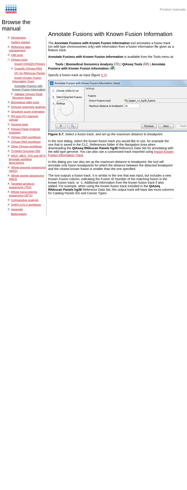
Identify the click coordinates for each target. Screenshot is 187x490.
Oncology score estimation (28, 111)
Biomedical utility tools (25, 102)
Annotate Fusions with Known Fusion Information (28, 87)
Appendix (17, 209)
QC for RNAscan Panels (29, 73)
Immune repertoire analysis (28, 107)
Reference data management (20, 48)
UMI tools (17, 55)
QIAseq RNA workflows (26, 141)
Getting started (20, 42)
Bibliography (19, 214)
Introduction (18, 37)
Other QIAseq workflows (26, 146)
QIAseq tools (19, 59)
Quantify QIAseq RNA (28, 68)
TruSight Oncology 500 (25, 151)
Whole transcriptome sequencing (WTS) (23, 193)
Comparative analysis (24, 200)
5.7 (103, 75)
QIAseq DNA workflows (26, 137)
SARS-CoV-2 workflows (26, 204)
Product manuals (173, 9)
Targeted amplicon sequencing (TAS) (21, 185)
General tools (19, 124)
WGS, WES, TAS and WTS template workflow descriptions (27, 159)
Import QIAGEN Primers (29, 64)
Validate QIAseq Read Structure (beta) (27, 95)
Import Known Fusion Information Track (26, 79)
